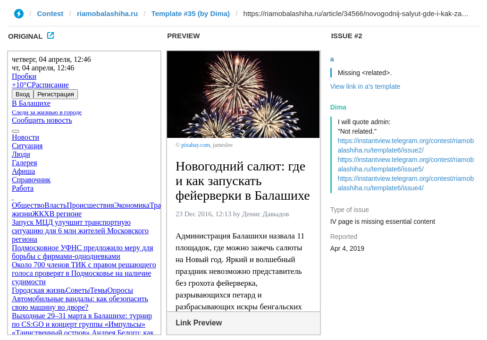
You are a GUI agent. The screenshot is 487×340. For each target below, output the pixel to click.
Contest (50, 13)
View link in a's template (365, 86)
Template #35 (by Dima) (190, 13)
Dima (338, 107)
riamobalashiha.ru (107, 13)
